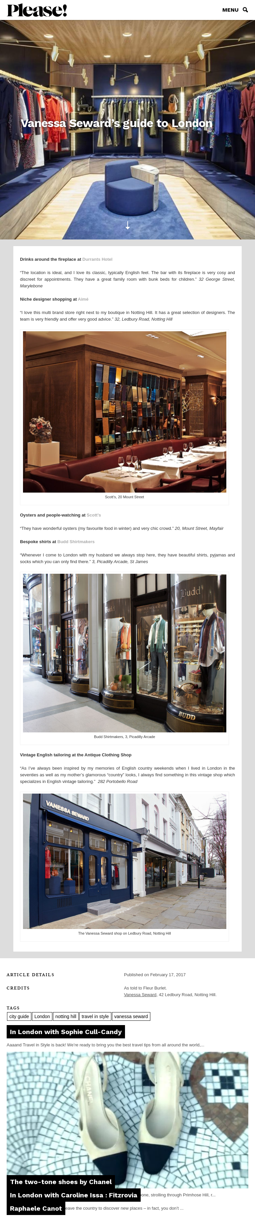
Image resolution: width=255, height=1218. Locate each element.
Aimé (83, 299)
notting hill (65, 1016)
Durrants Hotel (97, 259)
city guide (19, 1016)
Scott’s (94, 515)
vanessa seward (131, 1016)
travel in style (95, 1016)
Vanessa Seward (140, 994)
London (42, 1016)
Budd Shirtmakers (76, 541)
